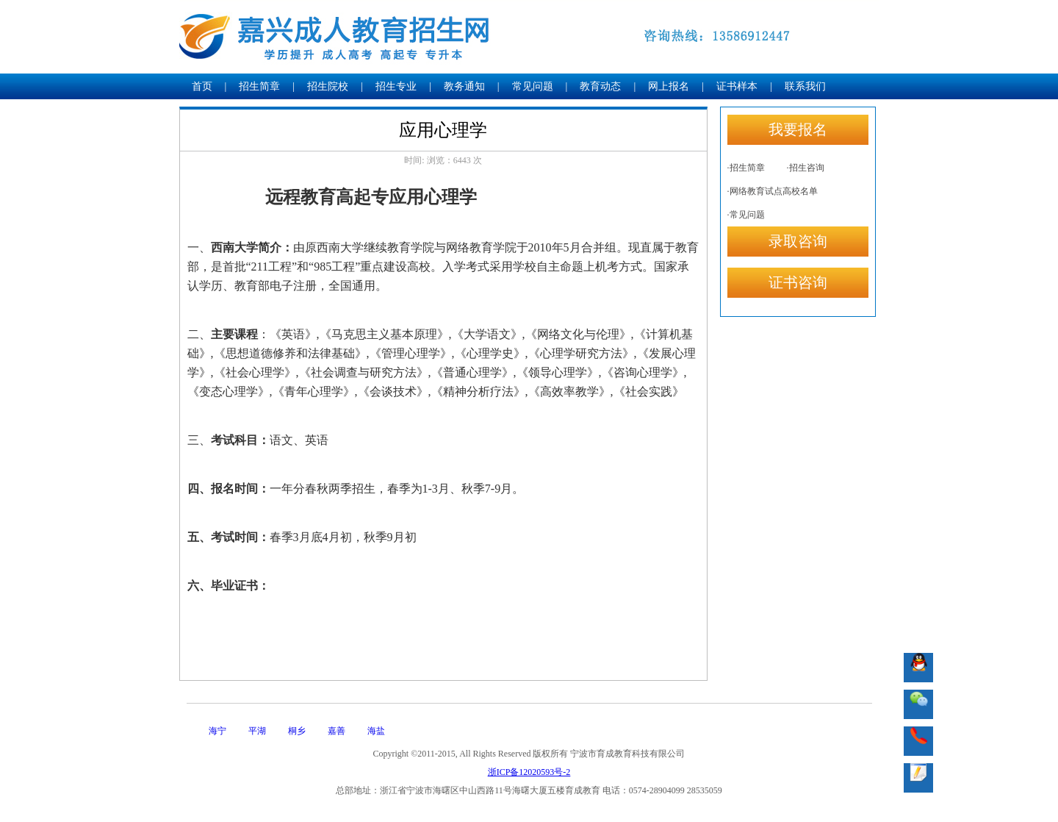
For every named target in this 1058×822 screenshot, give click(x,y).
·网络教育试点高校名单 (772, 191)
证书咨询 (798, 282)
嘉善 (336, 731)
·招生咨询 (805, 167)
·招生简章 (746, 167)
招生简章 (259, 86)
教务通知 (464, 86)
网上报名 (668, 86)
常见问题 (532, 86)
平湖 (257, 731)
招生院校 (327, 86)
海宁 (217, 731)
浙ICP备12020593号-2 (529, 772)
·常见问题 (746, 215)
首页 (202, 86)
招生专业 (396, 86)
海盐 (376, 731)
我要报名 (798, 129)
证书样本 (736, 86)
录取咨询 (798, 241)
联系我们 (805, 86)
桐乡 (297, 731)
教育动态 (600, 86)
